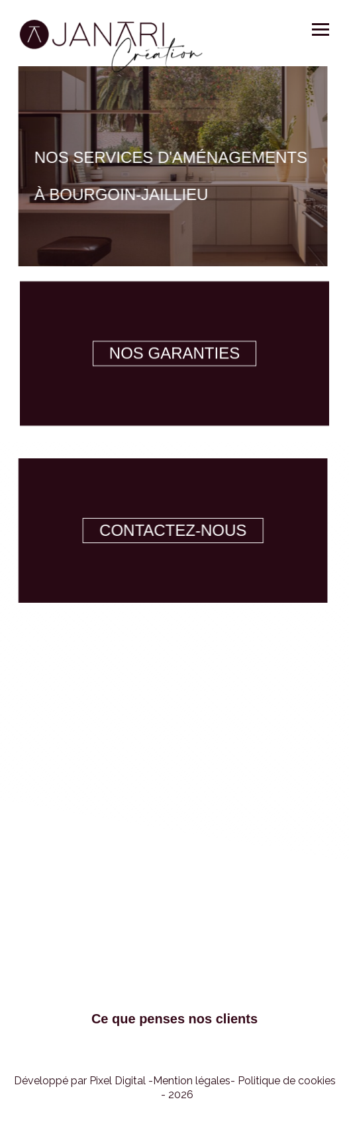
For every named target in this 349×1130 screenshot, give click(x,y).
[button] (174, 1095)
